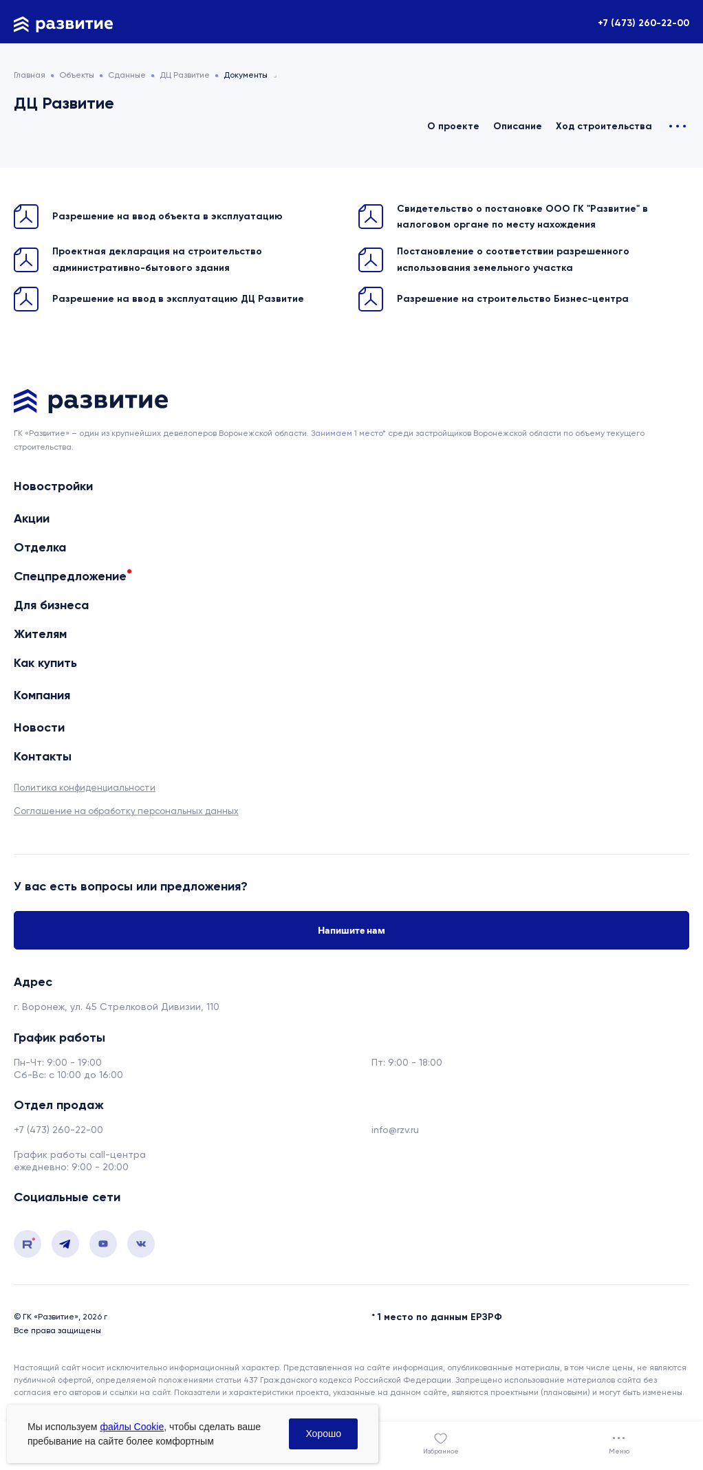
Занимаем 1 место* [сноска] (348, 433)
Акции (32, 518)
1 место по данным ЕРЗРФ (440, 1317)
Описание (517, 126)
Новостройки (53, 486)
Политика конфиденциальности (84, 787)
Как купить (45, 663)
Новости (39, 727)
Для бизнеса (51, 605)
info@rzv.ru (395, 1129)
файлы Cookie (132, 1426)
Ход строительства (604, 126)
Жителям (40, 633)
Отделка (40, 547)
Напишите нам (351, 930)
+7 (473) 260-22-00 (643, 23)
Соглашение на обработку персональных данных (126, 811)
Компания (42, 695)
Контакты (43, 756)
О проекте (453, 126)
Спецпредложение (70, 576)
